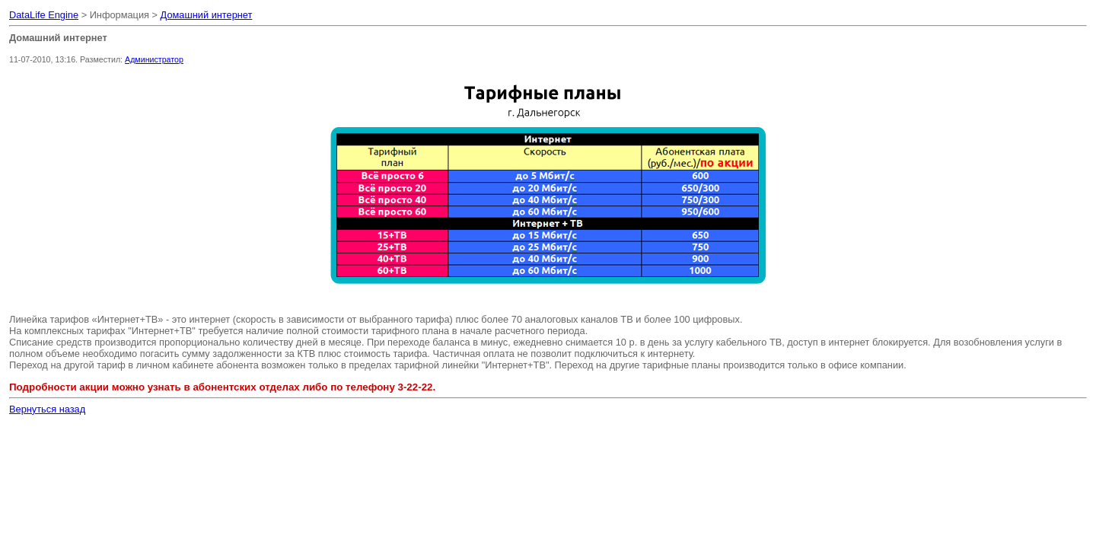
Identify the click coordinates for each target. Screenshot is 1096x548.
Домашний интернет (207, 15)
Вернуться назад (47, 409)
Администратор (154, 59)
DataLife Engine (43, 15)
